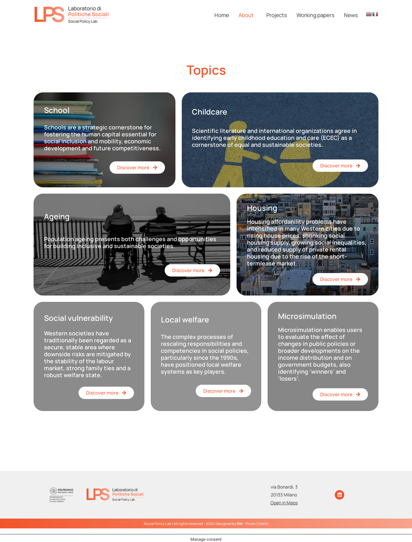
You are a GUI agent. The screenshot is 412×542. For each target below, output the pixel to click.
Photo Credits (256, 523)
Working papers (315, 15)
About (246, 15)
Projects (276, 15)
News (351, 15)
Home (221, 15)
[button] (248, 15)
